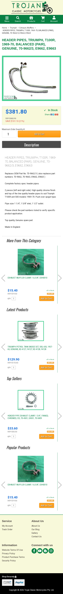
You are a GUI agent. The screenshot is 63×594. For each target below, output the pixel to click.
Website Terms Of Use (12, 550)
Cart (43, 19)
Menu (7, 19)
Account (54, 19)
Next (60, 278)
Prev (3, 278)
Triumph (13, 28)
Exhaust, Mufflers (27, 28)
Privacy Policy (8, 553)
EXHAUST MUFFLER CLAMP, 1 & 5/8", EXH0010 (27, 278)
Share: (51, 114)
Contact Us (37, 536)
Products (31, 19)
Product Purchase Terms (13, 557)
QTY (9, 299)
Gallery (35, 533)
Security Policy (9, 560)
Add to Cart (39, 134)
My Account (7, 526)
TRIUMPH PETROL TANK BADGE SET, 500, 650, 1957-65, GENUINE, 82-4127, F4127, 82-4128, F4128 (30, 348)
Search (18, 19)
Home (4, 28)
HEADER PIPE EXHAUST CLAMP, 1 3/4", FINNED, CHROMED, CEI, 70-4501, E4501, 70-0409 (28, 416)
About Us (36, 526)
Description (31, 144)
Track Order (7, 529)
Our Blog (35, 529)
